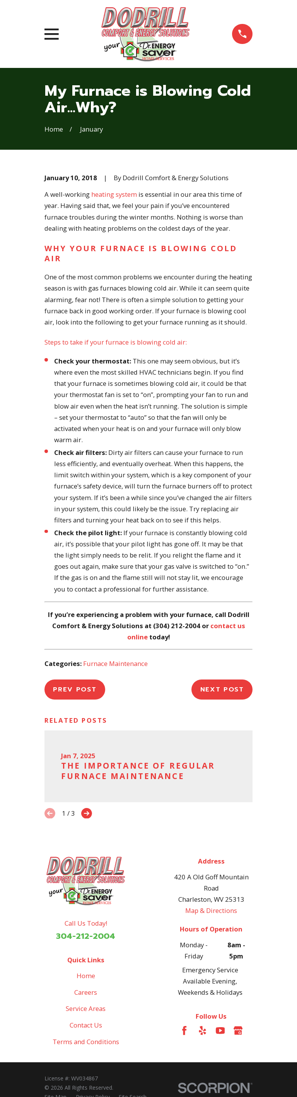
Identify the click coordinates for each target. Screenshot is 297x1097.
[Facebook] (184, 1030)
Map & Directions (211, 910)
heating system (114, 194)
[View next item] (86, 813)
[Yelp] (202, 1030)
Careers (85, 992)
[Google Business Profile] (238, 1030)
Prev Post (74, 689)
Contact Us (86, 1025)
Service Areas (86, 1008)
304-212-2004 (85, 936)
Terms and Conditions (86, 1041)
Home (86, 975)
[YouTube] (220, 1030)
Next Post (222, 689)
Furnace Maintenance (115, 663)
